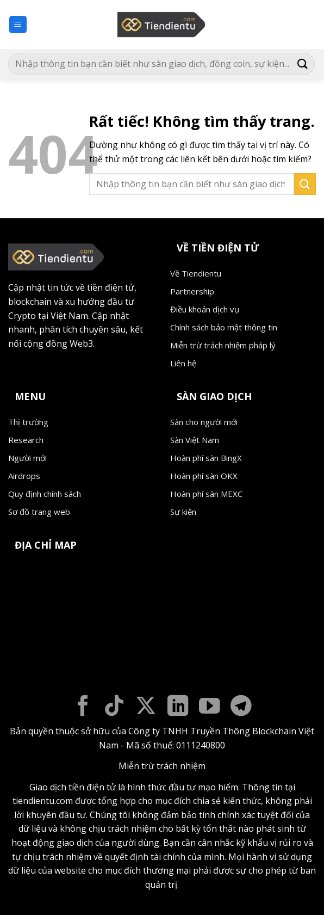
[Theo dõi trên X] (146, 707)
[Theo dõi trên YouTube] (209, 707)
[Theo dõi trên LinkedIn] (178, 707)
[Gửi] (303, 64)
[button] (18, 25)
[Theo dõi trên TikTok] (114, 707)
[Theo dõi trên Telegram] (241, 707)
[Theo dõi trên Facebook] (83, 707)
